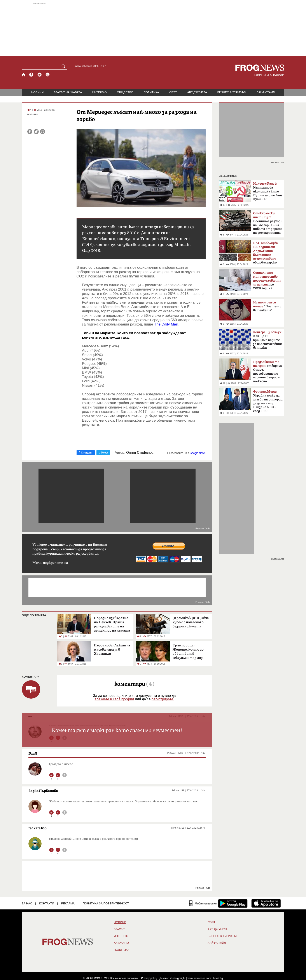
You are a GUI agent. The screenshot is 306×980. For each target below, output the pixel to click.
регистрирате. (163, 699)
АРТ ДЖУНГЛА (197, 92)
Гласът (119, 929)
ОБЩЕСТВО (125, 92)
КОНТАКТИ (46, 903)
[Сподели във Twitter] (36, 131)
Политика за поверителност (106, 903)
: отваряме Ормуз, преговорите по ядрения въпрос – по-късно (268, 371)
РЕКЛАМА (68, 903)
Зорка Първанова (43, 790)
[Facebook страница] (31, 75)
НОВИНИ (37, 92)
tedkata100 (37, 828)
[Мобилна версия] (203, 903)
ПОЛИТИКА (151, 92)
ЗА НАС (27, 903)
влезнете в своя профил (114, 699)
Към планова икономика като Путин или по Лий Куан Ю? (267, 191)
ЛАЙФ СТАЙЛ (266, 92)
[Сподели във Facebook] (29, 131)
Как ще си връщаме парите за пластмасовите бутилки (268, 340)
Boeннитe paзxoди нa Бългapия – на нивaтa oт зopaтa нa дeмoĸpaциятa (267, 223)
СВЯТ (173, 92)
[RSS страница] (47, 75)
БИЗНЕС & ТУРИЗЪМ (231, 92)
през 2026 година (267, 280)
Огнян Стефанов (140, 452)
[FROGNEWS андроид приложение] (233, 903)
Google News (197, 453)
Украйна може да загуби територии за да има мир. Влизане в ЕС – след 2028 (268, 401)
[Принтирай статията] (42, 131)
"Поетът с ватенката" (267, 306)
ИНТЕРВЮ (99, 92)
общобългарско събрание (265, 254)
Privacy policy (149, 978)
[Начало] (24, 75)
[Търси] (64, 66)
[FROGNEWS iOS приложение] (266, 903)
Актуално (121, 942)
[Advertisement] (153, 29)
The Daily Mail (166, 324)
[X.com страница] (39, 75)
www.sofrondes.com (199, 978)
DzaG (32, 753)
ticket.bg (218, 978)
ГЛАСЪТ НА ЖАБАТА (68, 92)
